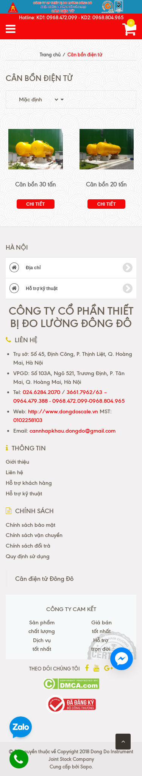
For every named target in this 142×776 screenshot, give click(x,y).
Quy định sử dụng (28, 556)
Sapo (86, 767)
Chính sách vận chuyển (34, 535)
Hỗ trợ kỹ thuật (71, 288)
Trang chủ (50, 54)
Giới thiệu (17, 461)
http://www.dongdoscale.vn (63, 411)
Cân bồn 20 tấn (106, 184)
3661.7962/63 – (87, 392)
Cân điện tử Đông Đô (44, 578)
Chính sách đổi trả (28, 545)
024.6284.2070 (41, 392)
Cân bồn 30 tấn (35, 184)
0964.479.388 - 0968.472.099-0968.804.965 (69, 400)
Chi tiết (35, 204)
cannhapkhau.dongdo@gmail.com (72, 430)
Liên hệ (14, 472)
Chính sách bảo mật (30, 524)
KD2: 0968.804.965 (102, 17)
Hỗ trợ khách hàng (29, 483)
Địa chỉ (71, 267)
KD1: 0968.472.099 (56, 17)
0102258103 (27, 420)
